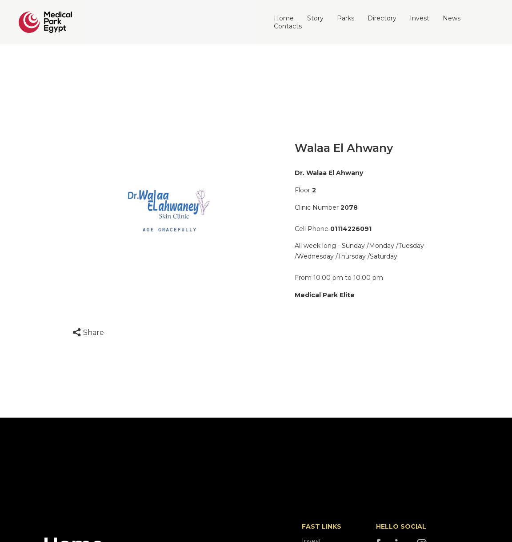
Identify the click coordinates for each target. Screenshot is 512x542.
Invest (419, 18)
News (451, 18)
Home (284, 18)
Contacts (288, 26)
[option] (169, 211)
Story (315, 18)
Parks (345, 18)
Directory (382, 18)
